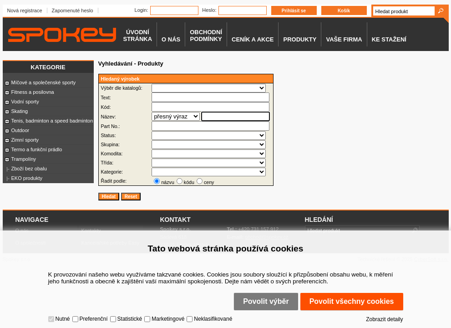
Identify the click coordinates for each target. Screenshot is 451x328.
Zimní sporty (25, 140)
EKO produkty (26, 178)
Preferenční (94, 319)
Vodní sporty (25, 101)
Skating (19, 111)
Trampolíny (23, 159)
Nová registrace (24, 10)
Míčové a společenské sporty (43, 82)
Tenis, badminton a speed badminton (52, 120)
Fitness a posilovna (32, 92)
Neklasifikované (213, 319)
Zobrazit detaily (384, 319)
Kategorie (47, 67)
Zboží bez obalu (29, 168)
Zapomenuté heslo (72, 10)
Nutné (63, 319)
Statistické (129, 319)
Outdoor (20, 130)
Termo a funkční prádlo (36, 149)
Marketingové (168, 319)
